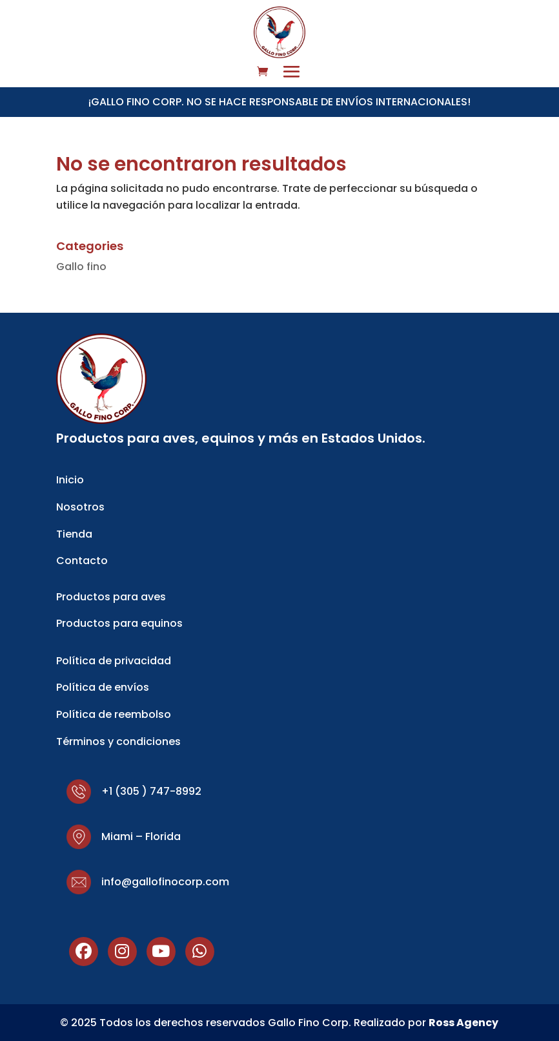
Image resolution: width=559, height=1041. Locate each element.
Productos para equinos (119, 623)
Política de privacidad (113, 660)
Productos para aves (111, 596)
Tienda (74, 534)
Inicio (70, 479)
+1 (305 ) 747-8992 (151, 791)
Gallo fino (81, 266)
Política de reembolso (113, 714)
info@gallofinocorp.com (165, 881)
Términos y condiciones (118, 741)
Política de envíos (102, 687)
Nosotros (80, 506)
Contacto (82, 560)
